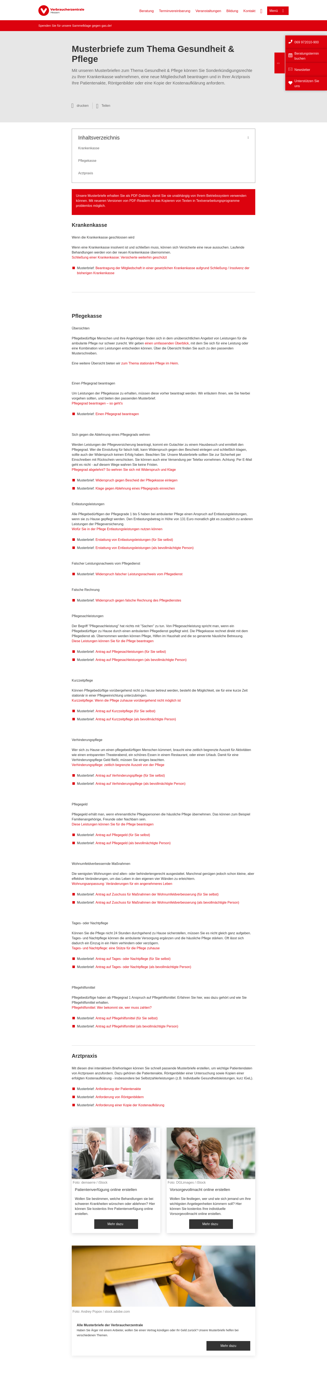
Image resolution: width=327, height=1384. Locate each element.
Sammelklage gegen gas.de (91, 25)
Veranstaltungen (208, 11)
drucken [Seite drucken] (83, 105)
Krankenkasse (88, 148)
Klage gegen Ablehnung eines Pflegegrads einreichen (135, 488)
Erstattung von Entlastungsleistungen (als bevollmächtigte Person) (145, 548)
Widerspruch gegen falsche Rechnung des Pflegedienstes (138, 600)
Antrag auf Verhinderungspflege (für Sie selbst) (130, 775)
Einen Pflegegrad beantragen (117, 414)
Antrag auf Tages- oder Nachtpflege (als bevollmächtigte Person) (143, 967)
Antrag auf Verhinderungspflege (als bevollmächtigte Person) (140, 783)
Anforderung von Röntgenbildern (120, 1097)
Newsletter (302, 70)
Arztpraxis (85, 173)
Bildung (232, 11)
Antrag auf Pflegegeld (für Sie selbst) (123, 835)
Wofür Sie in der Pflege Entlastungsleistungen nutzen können (117, 529)
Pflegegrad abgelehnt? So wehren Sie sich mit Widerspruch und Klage (124, 469)
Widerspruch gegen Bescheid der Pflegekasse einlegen (136, 480)
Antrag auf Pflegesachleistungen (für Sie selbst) (131, 651)
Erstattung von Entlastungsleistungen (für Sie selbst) (134, 539)
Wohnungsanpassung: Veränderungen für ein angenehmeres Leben (122, 883)
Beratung (146, 11)
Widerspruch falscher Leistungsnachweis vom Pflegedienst (139, 574)
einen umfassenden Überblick (167, 343)
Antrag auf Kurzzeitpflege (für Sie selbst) (125, 711)
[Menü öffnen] (278, 10)
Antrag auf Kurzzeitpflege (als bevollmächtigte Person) (136, 719)
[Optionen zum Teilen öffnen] (103, 105)
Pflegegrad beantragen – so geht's (97, 403)
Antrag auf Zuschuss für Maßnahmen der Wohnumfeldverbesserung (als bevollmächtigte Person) (167, 902)
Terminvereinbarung (174, 11)
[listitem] (116, 1180)
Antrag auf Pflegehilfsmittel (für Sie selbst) (127, 1018)
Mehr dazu (115, 1224)
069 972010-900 (306, 42)
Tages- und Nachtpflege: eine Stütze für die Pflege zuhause (116, 948)
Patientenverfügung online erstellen (106, 1189)
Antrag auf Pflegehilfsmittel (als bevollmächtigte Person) (137, 1026)
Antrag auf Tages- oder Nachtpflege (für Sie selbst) (133, 959)
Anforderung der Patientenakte (118, 1089)
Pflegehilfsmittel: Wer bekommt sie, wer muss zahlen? (112, 1007)
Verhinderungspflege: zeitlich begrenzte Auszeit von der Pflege (118, 765)
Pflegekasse (87, 160)
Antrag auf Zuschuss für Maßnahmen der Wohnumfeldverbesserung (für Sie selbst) (157, 894)
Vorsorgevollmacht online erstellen (200, 1189)
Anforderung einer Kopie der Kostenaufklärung (130, 1105)
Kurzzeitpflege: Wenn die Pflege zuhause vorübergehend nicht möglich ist (126, 700)
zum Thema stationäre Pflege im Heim (149, 363)
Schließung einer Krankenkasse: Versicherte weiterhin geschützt (119, 257)
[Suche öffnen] (261, 10)
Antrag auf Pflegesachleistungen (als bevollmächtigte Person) (141, 660)
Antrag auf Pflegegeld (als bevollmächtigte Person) (133, 843)
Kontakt (249, 11)
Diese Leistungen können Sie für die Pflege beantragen (112, 641)
